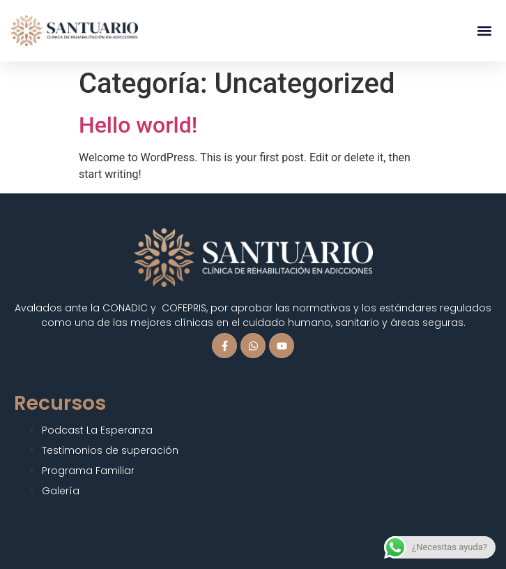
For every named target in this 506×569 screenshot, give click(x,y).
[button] (484, 31)
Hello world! (138, 125)
